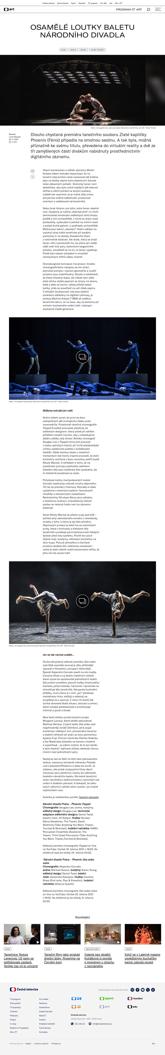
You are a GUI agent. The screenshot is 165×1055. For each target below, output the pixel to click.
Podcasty (14, 1015)
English (28, 1043)
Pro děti (103, 3)
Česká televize (49, 3)
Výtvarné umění (92, 949)
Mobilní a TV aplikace (19, 1028)
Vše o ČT (118, 3)
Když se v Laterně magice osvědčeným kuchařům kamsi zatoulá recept (142, 958)
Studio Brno (44, 1007)
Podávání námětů (47, 1023)
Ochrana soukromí (41, 1043)
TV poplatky (15, 1007)
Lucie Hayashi (15, 137)
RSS (153, 1043)
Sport (73, 3)
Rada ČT (42, 1015)
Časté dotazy (45, 1028)
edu (110, 3)
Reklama (43, 1003)
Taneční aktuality (89, 797)
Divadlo (83, 49)
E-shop (13, 1023)
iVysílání (81, 3)
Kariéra (42, 1019)
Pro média (43, 999)
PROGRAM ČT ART (129, 9)
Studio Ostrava (45, 1011)
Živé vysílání (15, 1003)
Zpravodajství (63, 3)
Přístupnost (56, 1043)
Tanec (63, 49)
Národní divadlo (97, 49)
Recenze (73, 49)
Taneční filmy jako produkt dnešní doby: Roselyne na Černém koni (62, 958)
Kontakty (43, 1032)
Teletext (14, 1011)
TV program (93, 3)
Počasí (13, 1019)
